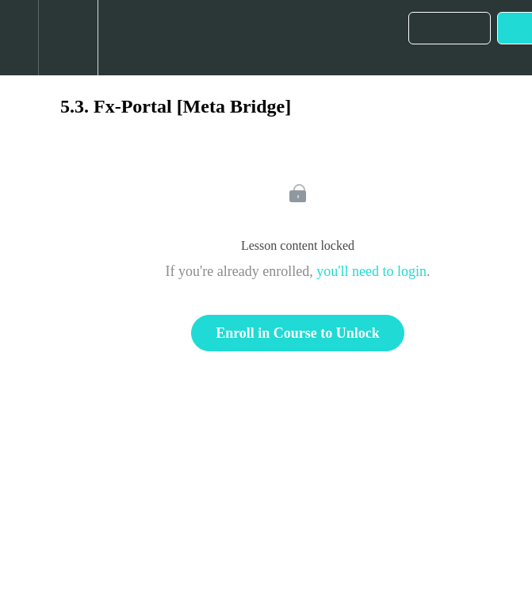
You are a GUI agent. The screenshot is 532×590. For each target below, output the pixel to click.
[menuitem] (68, 37)
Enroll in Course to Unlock (298, 333)
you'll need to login (371, 271)
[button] (19, 37)
